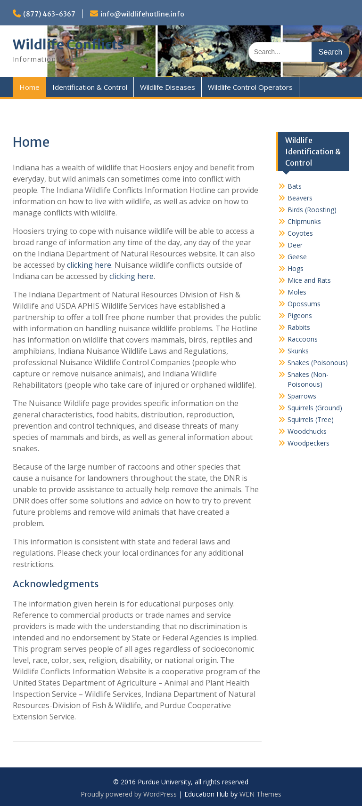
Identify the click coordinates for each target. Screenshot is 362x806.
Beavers (300, 197)
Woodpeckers (308, 443)
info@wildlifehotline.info (142, 14)
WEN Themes (260, 794)
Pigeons (300, 315)
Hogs (296, 268)
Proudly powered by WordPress (129, 794)
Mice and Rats (309, 280)
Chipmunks (304, 221)
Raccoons (303, 339)
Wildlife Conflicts (68, 44)
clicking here (89, 265)
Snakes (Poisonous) (318, 362)
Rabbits (299, 327)
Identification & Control (89, 87)
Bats (295, 186)
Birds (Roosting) (312, 209)
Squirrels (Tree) (311, 419)
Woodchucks (307, 431)
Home (29, 87)
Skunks (298, 350)
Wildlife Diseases (167, 87)
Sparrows (302, 395)
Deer (295, 244)
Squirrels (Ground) (315, 407)
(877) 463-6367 (49, 14)
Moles (297, 291)
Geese (297, 256)
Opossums (304, 303)
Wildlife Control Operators (250, 87)
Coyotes (300, 233)
